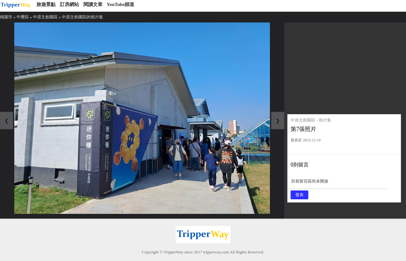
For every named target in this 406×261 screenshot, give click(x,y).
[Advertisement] (344, 66)
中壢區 (22, 17)
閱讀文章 (92, 4)
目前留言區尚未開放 (339, 183)
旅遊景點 (46, 4)
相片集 (325, 120)
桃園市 (6, 17)
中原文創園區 (45, 17)
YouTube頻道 (120, 4)
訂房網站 (69, 4)
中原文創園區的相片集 (82, 17)
